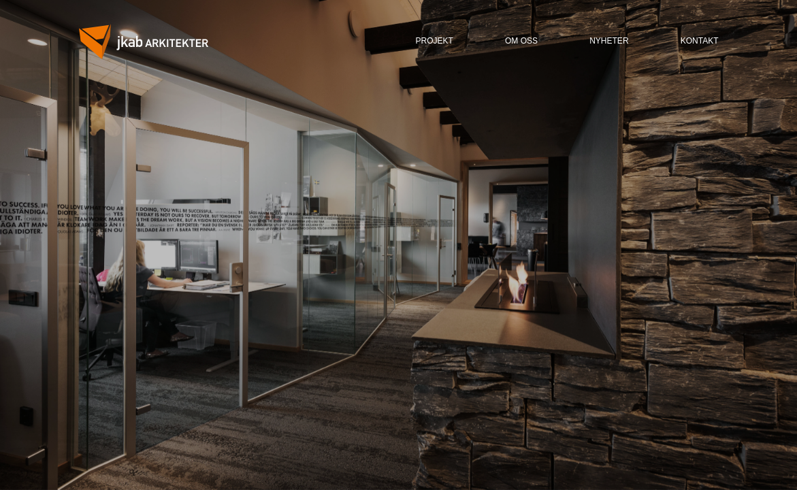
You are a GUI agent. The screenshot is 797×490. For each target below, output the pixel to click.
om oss (521, 41)
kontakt (700, 41)
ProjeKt (434, 41)
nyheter (608, 41)
